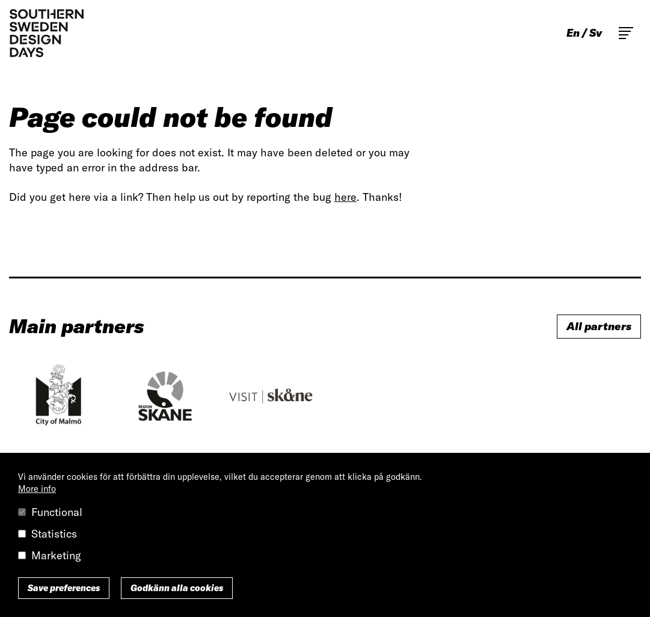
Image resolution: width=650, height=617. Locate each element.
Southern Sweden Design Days (46, 33)
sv (595, 33)
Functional (56, 512)
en (573, 33)
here (345, 197)
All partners (598, 326)
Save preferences (64, 588)
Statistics (54, 534)
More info (37, 488)
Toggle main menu (626, 33)
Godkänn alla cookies (176, 588)
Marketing (56, 555)
